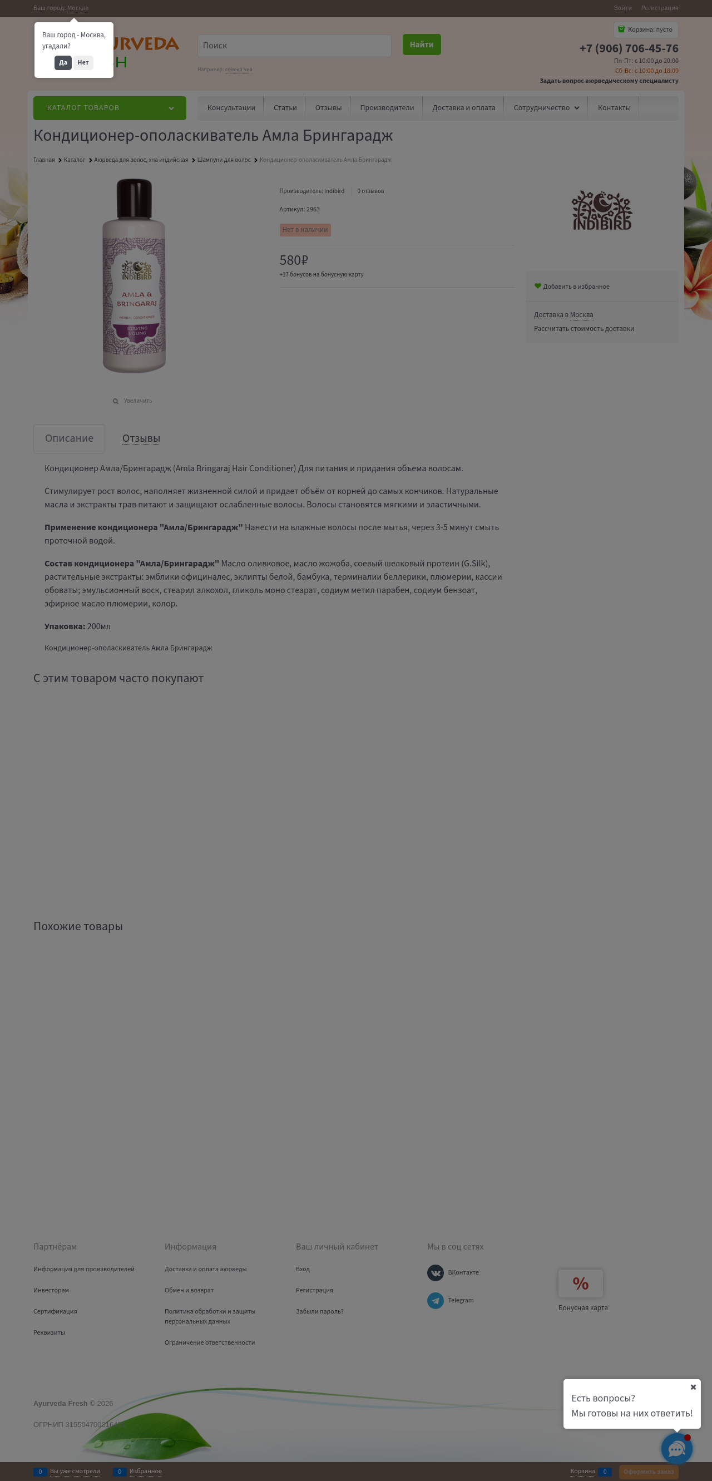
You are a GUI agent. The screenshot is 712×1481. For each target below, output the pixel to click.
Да (63, 62)
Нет (83, 62)
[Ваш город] (693, 1387)
